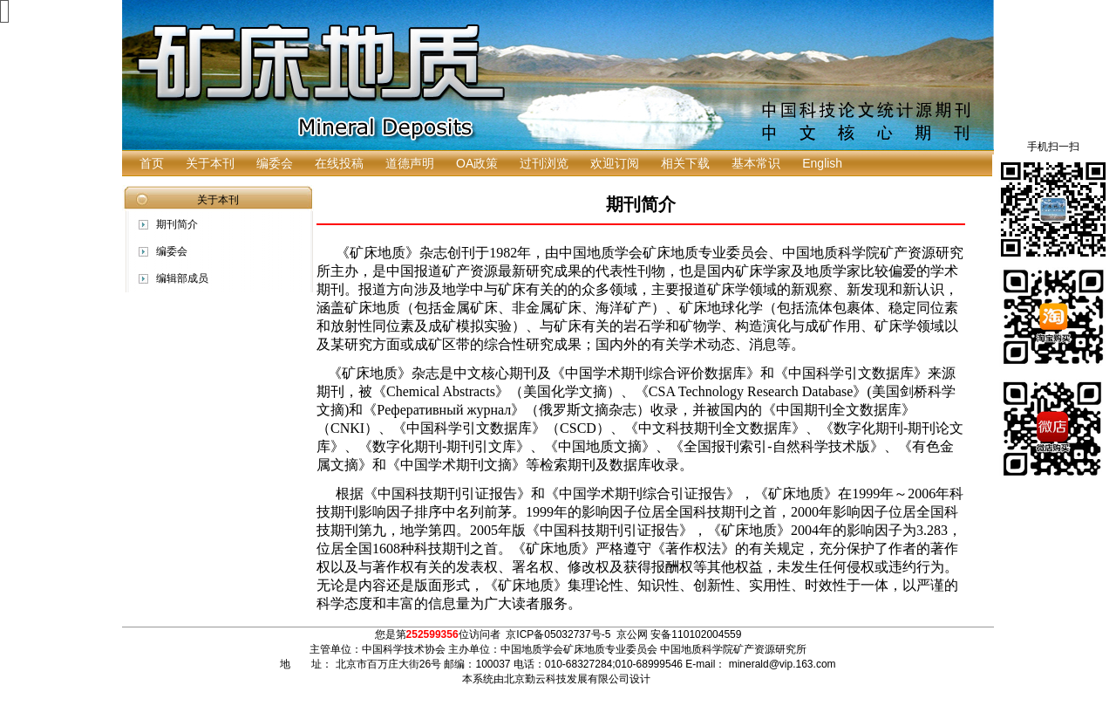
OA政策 (477, 163)
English (822, 163)
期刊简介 (177, 224)
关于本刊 (210, 163)
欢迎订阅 (614, 163)
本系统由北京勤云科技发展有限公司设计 (556, 679)
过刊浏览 (544, 163)
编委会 (274, 163)
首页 (152, 163)
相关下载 (685, 163)
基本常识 (756, 163)
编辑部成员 (182, 278)
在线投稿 (339, 163)
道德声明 (409, 163)
